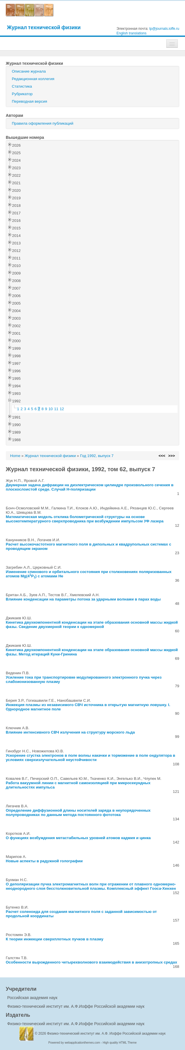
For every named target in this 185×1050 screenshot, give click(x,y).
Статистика (22, 86)
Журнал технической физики (44, 27)
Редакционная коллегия (33, 79)
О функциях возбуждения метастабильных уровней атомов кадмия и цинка (78, 838)
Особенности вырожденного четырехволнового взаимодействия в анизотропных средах (91, 962)
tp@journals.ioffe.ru (164, 29)
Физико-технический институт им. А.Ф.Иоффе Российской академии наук (75, 1006)
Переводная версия (29, 101)
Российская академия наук (32, 997)
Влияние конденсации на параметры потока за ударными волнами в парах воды (83, 599)
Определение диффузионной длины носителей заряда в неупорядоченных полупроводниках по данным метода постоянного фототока (78, 812)
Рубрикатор (22, 94)
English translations (131, 33)
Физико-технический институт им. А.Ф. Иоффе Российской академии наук (106, 1033)
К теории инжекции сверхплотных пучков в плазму (54, 939)
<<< (161, 456)
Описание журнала (29, 71)
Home (15, 456)
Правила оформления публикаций (42, 123)
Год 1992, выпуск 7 (97, 456)
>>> (171, 456)
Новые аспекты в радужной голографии (44, 861)
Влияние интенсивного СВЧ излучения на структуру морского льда (70, 732)
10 (50, 409)
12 (62, 409)
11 (56, 409)
